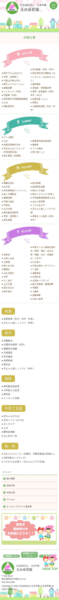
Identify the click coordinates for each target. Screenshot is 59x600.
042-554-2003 (8, 582)
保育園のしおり (11, 556)
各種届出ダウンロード (29, 554)
